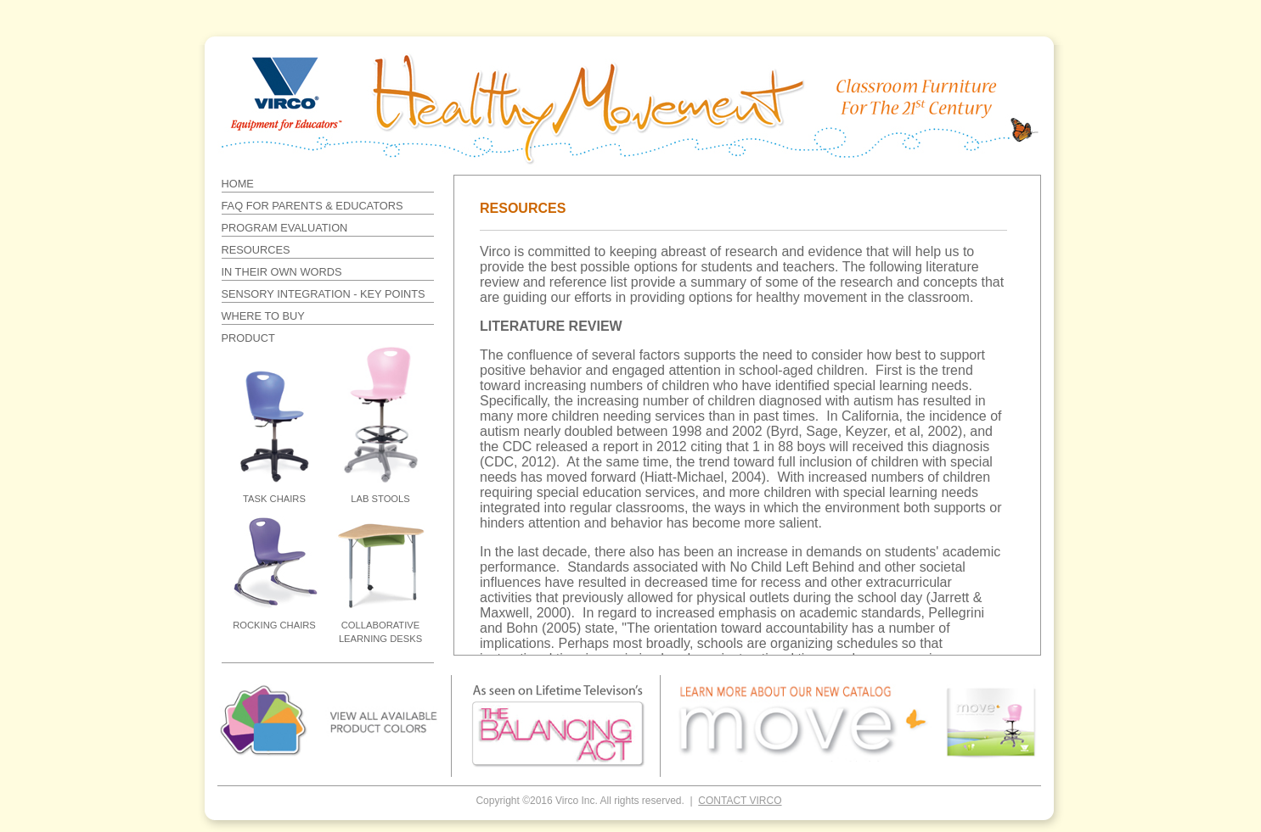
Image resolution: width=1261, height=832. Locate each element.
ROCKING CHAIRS (274, 625)
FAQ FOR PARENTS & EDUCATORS (312, 205)
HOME (238, 183)
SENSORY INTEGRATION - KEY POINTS (323, 294)
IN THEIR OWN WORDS (282, 271)
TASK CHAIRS (274, 499)
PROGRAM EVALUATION (285, 227)
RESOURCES (256, 249)
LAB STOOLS (380, 499)
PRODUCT (248, 338)
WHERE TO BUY (263, 316)
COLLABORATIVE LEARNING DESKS (380, 632)
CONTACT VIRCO (739, 801)
